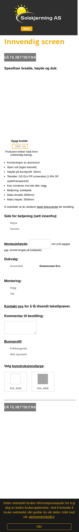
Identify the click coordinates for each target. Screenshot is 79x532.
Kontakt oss (14, 306)
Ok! (39, 526)
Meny (26, 28)
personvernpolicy (41, 517)
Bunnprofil (12, 341)
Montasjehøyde (15, 244)
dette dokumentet (47, 206)
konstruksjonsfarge (27, 366)
